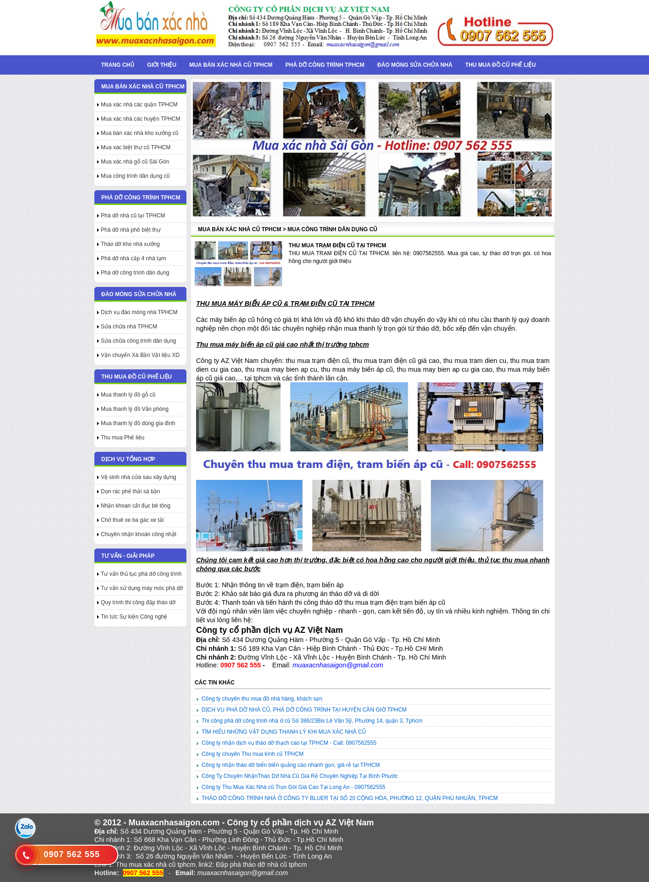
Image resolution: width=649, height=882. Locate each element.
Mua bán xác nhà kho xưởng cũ (139, 133)
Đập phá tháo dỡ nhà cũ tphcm (261, 864)
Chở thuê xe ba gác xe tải (132, 520)
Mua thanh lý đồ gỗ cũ (128, 394)
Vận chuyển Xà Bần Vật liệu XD (140, 355)
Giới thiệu (161, 65)
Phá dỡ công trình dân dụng (135, 272)
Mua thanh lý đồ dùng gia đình (138, 423)
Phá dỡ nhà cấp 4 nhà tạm (133, 258)
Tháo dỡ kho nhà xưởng (130, 244)
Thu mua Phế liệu (123, 437)
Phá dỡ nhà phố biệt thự (131, 230)
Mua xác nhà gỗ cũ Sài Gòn (135, 161)
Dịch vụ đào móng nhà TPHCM (139, 312)
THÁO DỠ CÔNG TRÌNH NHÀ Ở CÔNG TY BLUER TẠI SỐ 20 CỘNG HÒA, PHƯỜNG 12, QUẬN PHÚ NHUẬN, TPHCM (350, 798)
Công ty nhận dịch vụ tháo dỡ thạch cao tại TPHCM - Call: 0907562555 (289, 743)
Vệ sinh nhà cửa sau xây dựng (138, 477)
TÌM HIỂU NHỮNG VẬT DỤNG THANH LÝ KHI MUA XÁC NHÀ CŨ (284, 732)
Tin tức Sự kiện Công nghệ (134, 616)
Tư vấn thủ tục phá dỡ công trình (141, 574)
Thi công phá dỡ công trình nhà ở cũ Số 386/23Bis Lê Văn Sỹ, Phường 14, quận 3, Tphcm (312, 721)
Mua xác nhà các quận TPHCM (139, 104)
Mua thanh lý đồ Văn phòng (134, 409)
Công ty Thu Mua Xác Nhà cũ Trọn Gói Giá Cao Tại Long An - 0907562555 (293, 787)
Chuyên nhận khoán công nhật (138, 534)
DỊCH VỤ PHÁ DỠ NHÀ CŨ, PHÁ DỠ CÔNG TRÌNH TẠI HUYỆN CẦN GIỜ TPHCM (304, 710)
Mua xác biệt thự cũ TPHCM (136, 147)
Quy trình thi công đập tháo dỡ (138, 602)
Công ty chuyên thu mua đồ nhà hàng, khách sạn (262, 698)
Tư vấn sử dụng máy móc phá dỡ (142, 588)
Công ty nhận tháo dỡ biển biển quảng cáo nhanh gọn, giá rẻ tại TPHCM (291, 765)
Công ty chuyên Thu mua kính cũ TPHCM (253, 754)
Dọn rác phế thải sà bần (130, 491)
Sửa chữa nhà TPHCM (129, 326)
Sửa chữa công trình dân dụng (138, 341)
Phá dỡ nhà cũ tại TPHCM (133, 215)
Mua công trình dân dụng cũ (135, 176)
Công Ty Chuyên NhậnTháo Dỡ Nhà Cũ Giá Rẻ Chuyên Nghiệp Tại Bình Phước (300, 776)
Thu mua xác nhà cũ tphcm (156, 864)
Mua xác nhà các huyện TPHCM (140, 119)
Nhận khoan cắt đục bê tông (135, 505)
